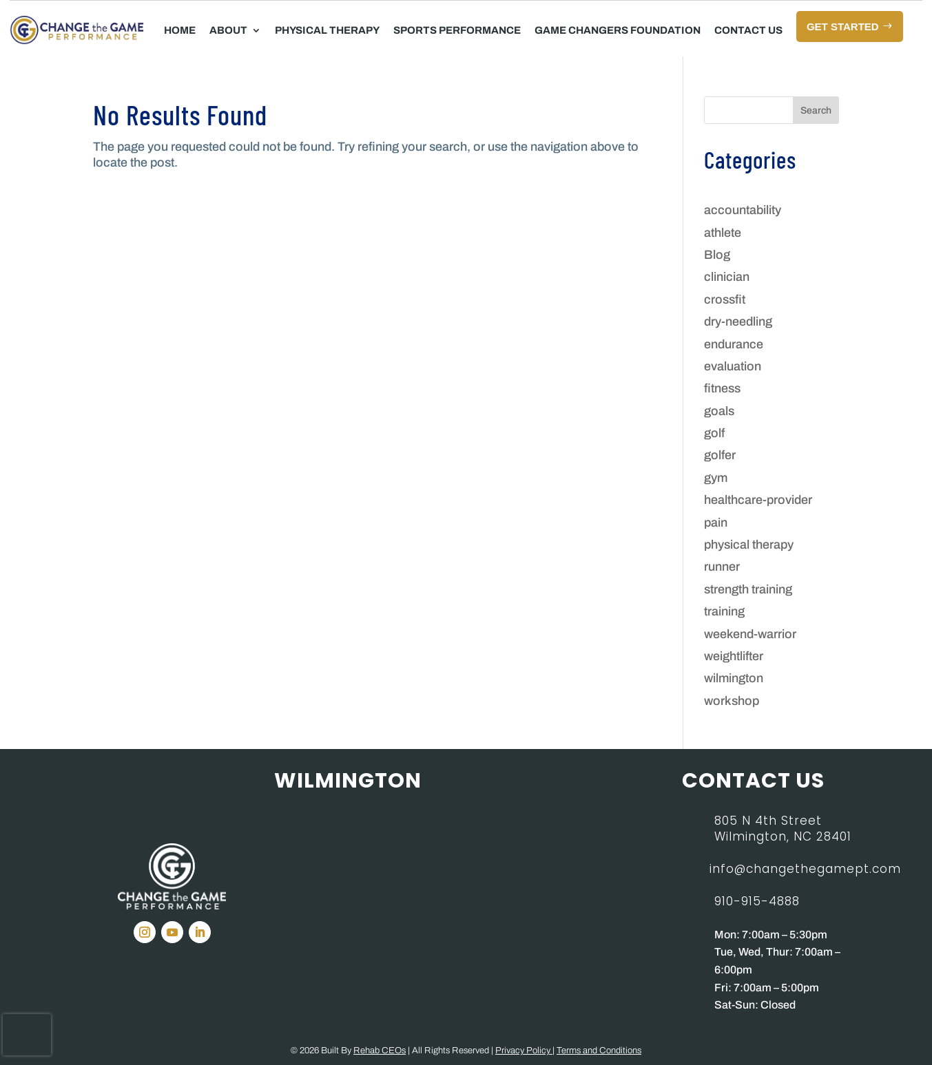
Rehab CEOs (379, 1050)
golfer (720, 455)
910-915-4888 (757, 901)
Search (815, 110)
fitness (722, 388)
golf (714, 433)
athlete (722, 233)
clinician (726, 277)
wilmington (733, 678)
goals (719, 411)
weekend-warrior (750, 634)
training (724, 611)
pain (715, 522)
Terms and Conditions (599, 1050)
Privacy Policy (523, 1050)
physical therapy (749, 544)
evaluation (732, 366)
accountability (742, 210)
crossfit (724, 299)
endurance (733, 344)
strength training (748, 589)
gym (715, 478)
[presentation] (27, 1034)
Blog (717, 255)
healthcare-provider (758, 500)
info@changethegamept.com (805, 869)
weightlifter (733, 656)
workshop (731, 701)
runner (722, 566)
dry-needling (738, 321)
